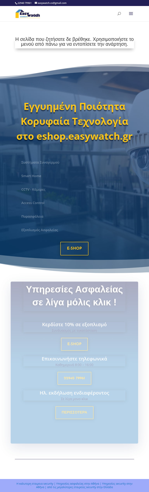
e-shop (74, 249)
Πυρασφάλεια (33, 216)
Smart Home (32, 176)
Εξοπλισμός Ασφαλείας (41, 230)
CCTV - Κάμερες (34, 189)
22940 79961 (74, 380)
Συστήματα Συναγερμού (41, 162)
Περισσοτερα (74, 413)
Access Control (34, 203)
